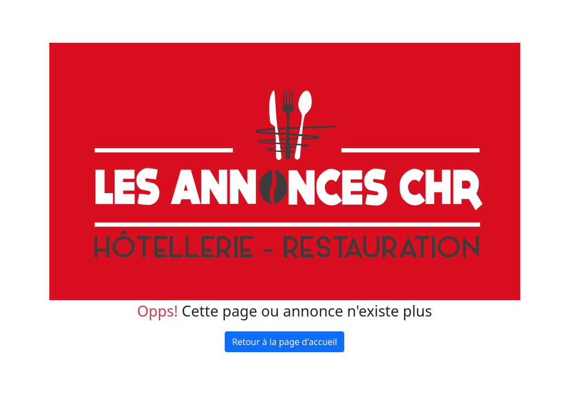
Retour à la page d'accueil (284, 342)
